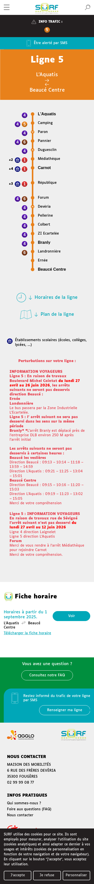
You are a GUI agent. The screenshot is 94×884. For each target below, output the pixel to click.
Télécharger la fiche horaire (27, 633)
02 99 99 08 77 (20, 782)
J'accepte (18, 875)
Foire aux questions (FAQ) (29, 809)
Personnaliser (76, 875)
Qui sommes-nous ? (24, 803)
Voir (71, 616)
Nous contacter (20, 815)
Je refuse (47, 875)
